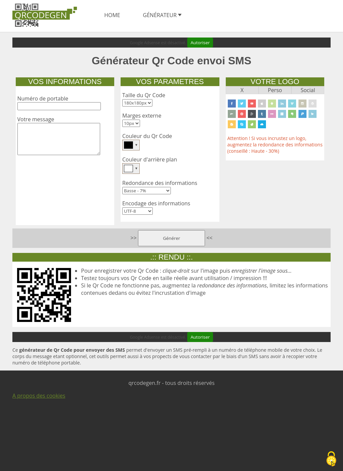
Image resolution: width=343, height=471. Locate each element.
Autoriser (200, 43)
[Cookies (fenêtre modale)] (331, 459)
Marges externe (141, 115)
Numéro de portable (42, 98)
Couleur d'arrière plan (149, 159)
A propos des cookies (38, 395)
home (112, 15)
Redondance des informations (159, 183)
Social (307, 90)
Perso (275, 90)
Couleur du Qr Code (147, 136)
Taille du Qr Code (143, 95)
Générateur (162, 15)
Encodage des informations (156, 203)
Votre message (35, 119)
